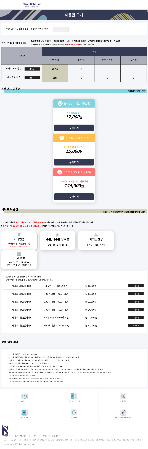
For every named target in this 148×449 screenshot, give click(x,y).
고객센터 (35, 435)
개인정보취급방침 (21, 435)
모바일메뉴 (120, 5)
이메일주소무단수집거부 (51, 435)
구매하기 (74, 128)
